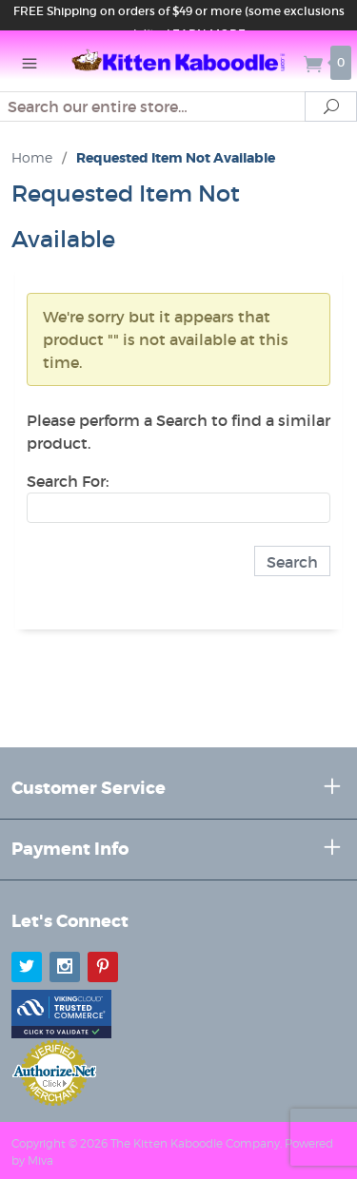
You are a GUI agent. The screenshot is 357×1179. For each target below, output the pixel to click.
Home (31, 157)
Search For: (68, 481)
